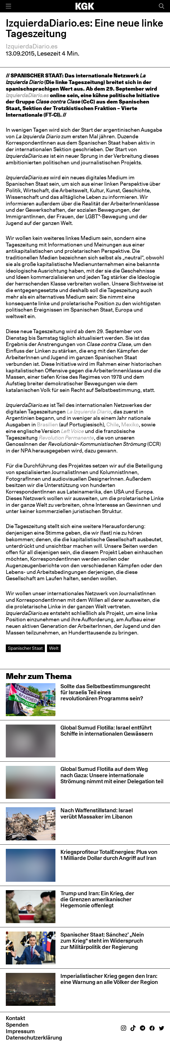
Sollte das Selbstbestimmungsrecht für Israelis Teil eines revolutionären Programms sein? (105, 692)
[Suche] (161, 6)
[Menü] (8, 6)
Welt (54, 648)
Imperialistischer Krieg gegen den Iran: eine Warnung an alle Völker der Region (109, 979)
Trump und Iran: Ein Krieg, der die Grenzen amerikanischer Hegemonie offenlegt (97, 899)
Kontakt (15, 1018)
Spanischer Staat (25, 648)
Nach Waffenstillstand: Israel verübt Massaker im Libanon (96, 813)
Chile (112, 424)
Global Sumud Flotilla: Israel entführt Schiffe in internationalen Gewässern (106, 730)
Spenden (17, 1024)
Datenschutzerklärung (34, 1037)
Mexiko (130, 424)
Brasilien (47, 424)
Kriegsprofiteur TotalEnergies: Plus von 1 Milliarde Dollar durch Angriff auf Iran (108, 855)
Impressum (20, 1031)
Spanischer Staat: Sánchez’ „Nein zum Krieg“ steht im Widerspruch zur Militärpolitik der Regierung (102, 940)
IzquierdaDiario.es (32, 46)
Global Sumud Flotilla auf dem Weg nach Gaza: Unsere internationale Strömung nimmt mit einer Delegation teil (111, 775)
